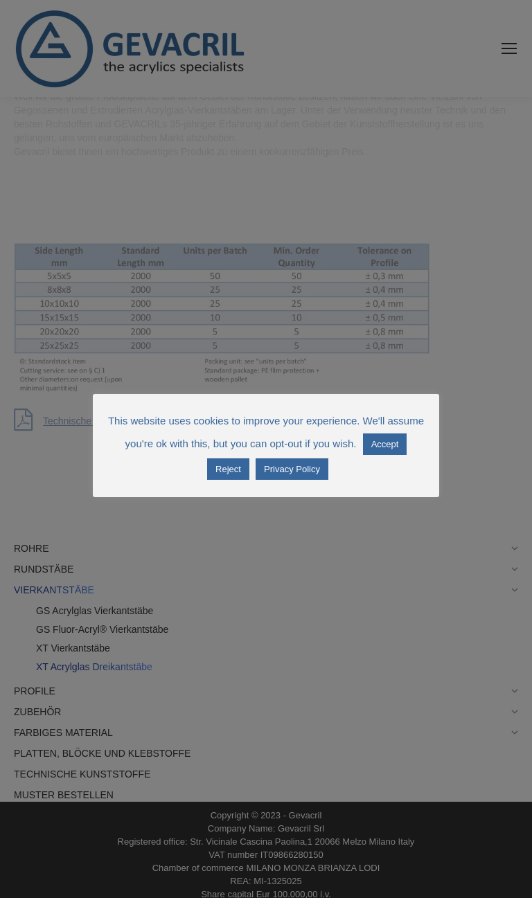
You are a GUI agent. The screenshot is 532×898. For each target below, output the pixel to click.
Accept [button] (385, 444)
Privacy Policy (292, 469)
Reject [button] (228, 469)
